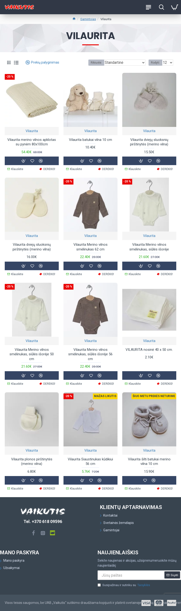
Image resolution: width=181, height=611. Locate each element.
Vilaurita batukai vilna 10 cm (90, 140)
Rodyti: (155, 62)
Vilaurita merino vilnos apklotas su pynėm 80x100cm (31, 142)
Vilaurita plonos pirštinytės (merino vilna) (31, 461)
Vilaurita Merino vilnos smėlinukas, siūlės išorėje (149, 246)
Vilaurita (32, 131)
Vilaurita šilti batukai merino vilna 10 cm (149, 461)
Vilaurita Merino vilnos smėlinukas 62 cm (90, 246)
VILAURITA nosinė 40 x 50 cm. (149, 349)
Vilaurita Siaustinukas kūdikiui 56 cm (90, 461)
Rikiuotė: (96, 62)
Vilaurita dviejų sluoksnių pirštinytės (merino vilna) (149, 142)
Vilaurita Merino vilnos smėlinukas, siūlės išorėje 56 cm (90, 354)
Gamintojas (88, 19)
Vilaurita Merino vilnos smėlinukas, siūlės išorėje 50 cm (31, 354)
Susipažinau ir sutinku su (124, 585)
